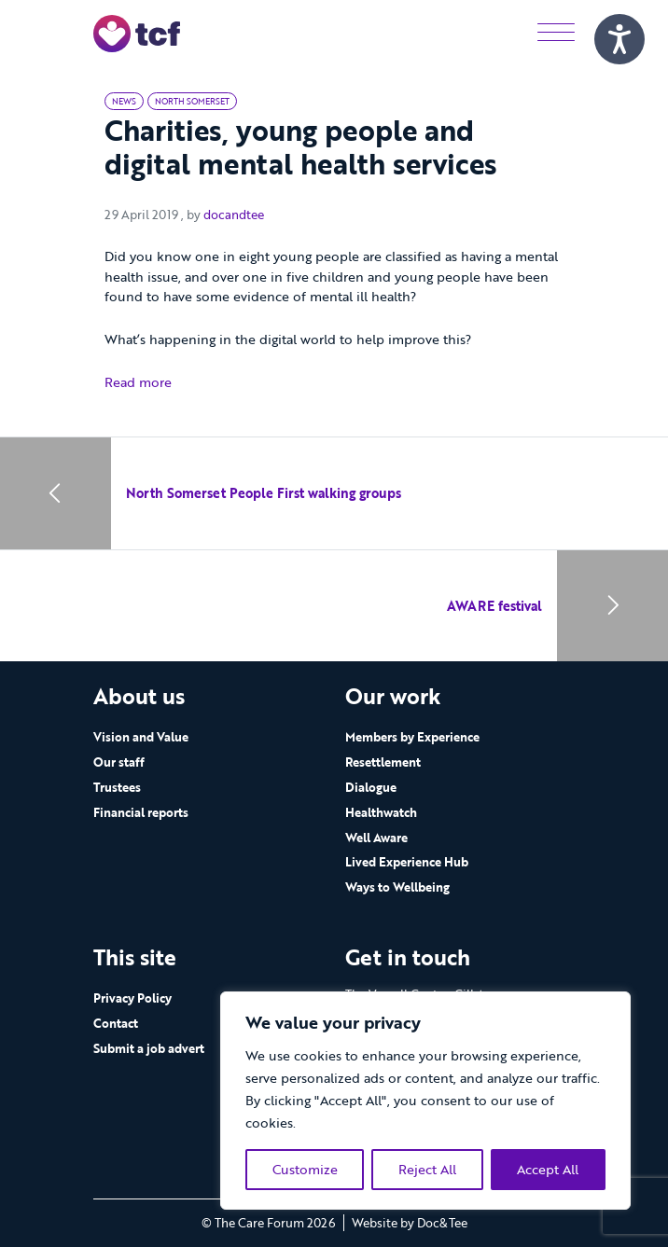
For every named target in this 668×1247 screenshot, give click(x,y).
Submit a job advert (148, 1048)
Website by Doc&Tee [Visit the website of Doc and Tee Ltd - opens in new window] (409, 1222)
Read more (138, 382)
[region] (425, 1100)
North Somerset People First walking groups (263, 493)
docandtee (233, 214)
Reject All (427, 1169)
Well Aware (376, 837)
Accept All (547, 1169)
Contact (115, 1023)
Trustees (117, 787)
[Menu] (556, 33)
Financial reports (140, 812)
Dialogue (371, 787)
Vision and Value (140, 736)
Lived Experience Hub (406, 861)
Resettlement (383, 762)
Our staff (119, 762)
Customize (305, 1169)
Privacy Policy (132, 998)
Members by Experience (412, 736)
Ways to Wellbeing (397, 887)
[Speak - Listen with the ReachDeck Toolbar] (619, 39)
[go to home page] (136, 32)
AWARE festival (494, 606)
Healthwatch (381, 812)
